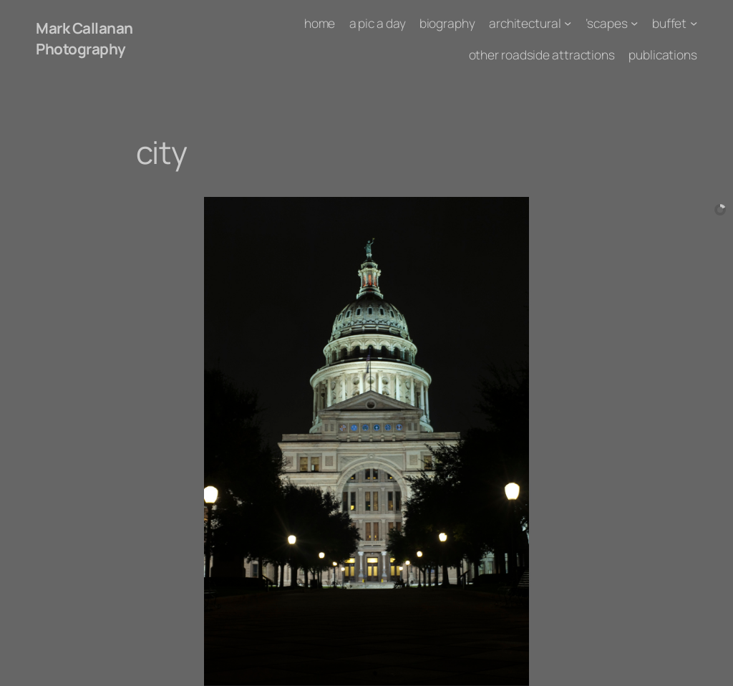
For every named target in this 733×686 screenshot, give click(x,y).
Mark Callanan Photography (84, 38)
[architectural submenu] (567, 22)
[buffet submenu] (693, 22)
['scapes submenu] (634, 22)
